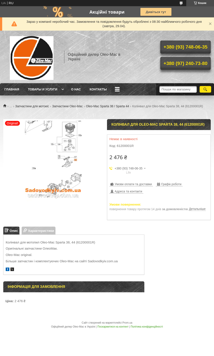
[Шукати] (205, 89)
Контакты (98, 89)
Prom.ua (127, 322)
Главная (11, 89)
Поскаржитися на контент (112, 326)
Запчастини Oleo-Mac (67, 106)
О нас (76, 89)
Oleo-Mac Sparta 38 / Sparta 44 (107, 106)
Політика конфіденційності (147, 326)
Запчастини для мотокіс (32, 106)
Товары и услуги (42, 89)
